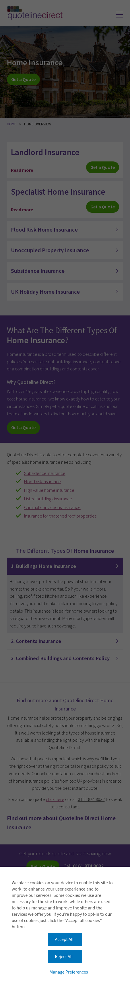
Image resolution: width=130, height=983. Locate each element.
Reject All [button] (63, 957)
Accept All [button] (64, 939)
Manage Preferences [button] (68, 972)
